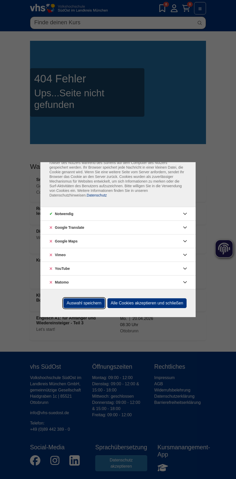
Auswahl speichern (84, 303)
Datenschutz (97, 195)
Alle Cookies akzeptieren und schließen (147, 303)
